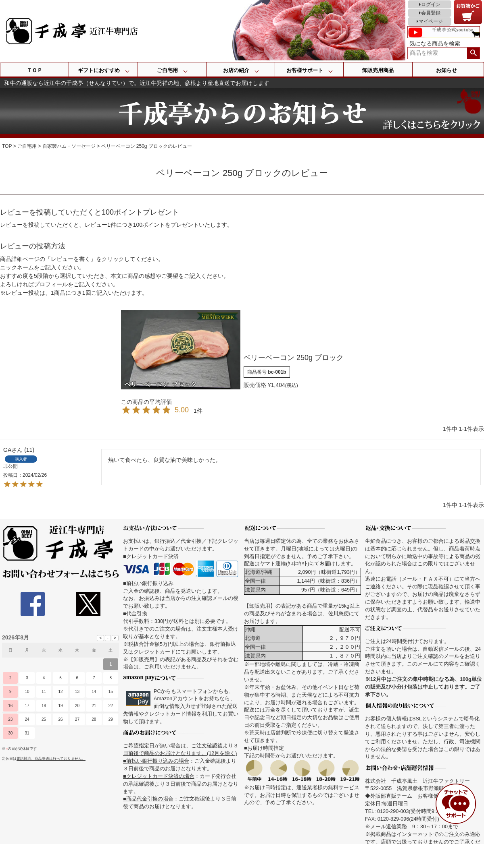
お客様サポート (304, 70)
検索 (473, 53)
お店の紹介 (236, 70)
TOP (7, 146)
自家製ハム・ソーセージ (69, 146)
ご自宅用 (167, 70)
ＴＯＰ (34, 70)
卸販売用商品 (378, 70)
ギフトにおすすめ (99, 70)
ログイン (430, 4)
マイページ (431, 21)
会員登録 (430, 13)
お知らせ (446, 70)
